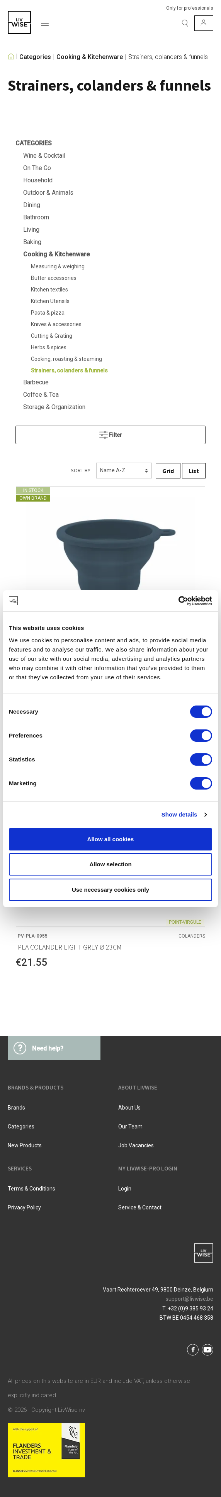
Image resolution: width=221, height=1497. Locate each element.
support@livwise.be (189, 1299)
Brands (16, 1108)
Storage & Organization (54, 407)
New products (25, 1145)
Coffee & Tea (41, 394)
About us (129, 1108)
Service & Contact (140, 1207)
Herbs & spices (48, 347)
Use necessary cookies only (110, 889)
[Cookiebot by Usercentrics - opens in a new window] (178, 601)
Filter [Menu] (110, 433)
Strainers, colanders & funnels (168, 57)
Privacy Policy (24, 1207)
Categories (35, 57)
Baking (32, 242)
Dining (31, 205)
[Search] (185, 23)
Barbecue (36, 382)
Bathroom (36, 217)
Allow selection (110, 864)
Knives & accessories (56, 324)
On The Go (37, 168)
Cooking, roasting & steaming (66, 359)
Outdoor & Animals (48, 192)
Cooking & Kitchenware (89, 57)
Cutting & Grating (51, 336)
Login (124, 1188)
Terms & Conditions (31, 1188)
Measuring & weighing (58, 266)
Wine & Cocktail (44, 155)
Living (31, 229)
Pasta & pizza (48, 313)
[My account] (203, 23)
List (194, 471)
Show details (179, 814)
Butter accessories (53, 278)
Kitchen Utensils (50, 301)
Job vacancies (136, 1145)
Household (38, 180)
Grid (168, 471)
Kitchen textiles (49, 289)
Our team (130, 1126)
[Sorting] (124, 470)
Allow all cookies (110, 839)
